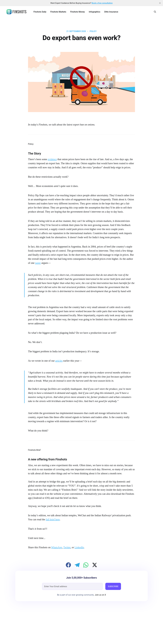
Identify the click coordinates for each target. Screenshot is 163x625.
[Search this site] (155, 12)
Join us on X (100, 595)
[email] (72, 586)
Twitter (67, 547)
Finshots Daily (39, 12)
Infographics (94, 12)
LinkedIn (79, 547)
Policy (93, 31)
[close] (160, 3)
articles (59, 360)
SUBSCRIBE (113, 586)
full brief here (53, 519)
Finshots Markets (58, 12)
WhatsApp (56, 547)
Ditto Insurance (111, 12)
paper (38, 263)
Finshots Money (77, 12)
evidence (52, 159)
